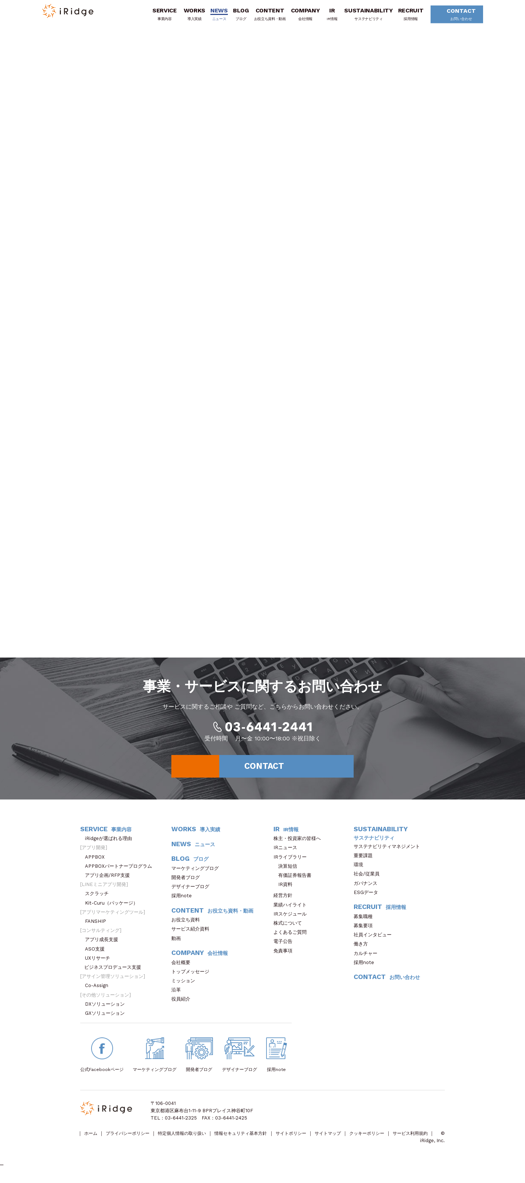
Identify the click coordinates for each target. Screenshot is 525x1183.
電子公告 (285, 946)
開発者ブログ (185, 882)
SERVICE (160, 15)
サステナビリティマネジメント (389, 851)
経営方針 (285, 900)
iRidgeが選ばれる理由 (111, 844)
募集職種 (367, 921)
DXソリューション (107, 1009)
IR (328, 15)
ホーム (92, 1139)
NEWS (215, 15)
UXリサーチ (100, 963)
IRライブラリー (292, 862)
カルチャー (368, 958)
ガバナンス (368, 888)
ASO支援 (97, 954)
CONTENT (266, 15)
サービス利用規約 (99, 1146)
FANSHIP (99, 926)
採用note (181, 901)
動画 (178, 943)
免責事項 (285, 956)
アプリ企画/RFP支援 (110, 880)
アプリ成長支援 (104, 945)
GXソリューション (107, 1018)
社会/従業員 (369, 879)
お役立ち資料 (188, 925)
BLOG (237, 15)
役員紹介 (183, 1004)
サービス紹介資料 (192, 934)
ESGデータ (368, 897)
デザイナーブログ (190, 891)
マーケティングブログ (197, 873)
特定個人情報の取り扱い (190, 1139)
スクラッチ (99, 899)
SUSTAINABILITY (365, 15)
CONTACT (455, 16)
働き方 (363, 949)
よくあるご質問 (292, 937)
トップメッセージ (192, 976)
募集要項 (365, 930)
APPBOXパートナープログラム (121, 871)
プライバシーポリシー (131, 1139)
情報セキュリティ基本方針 (254, 1139)
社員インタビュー (375, 940)
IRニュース (287, 853)
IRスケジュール (292, 919)
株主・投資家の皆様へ (299, 844)
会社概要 (183, 967)
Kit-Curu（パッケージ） (114, 908)
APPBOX (97, 862)
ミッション (185, 986)
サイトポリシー (308, 1139)
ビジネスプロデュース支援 (115, 972)
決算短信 (287, 871)
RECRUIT (407, 15)
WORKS (190, 15)
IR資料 (285, 890)
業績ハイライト (292, 910)
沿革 (178, 995)
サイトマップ (348, 1139)
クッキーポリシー (390, 1139)
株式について (290, 928)
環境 (361, 870)
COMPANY (301, 15)
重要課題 (365, 860)
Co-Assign (100, 991)
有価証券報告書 (294, 880)
